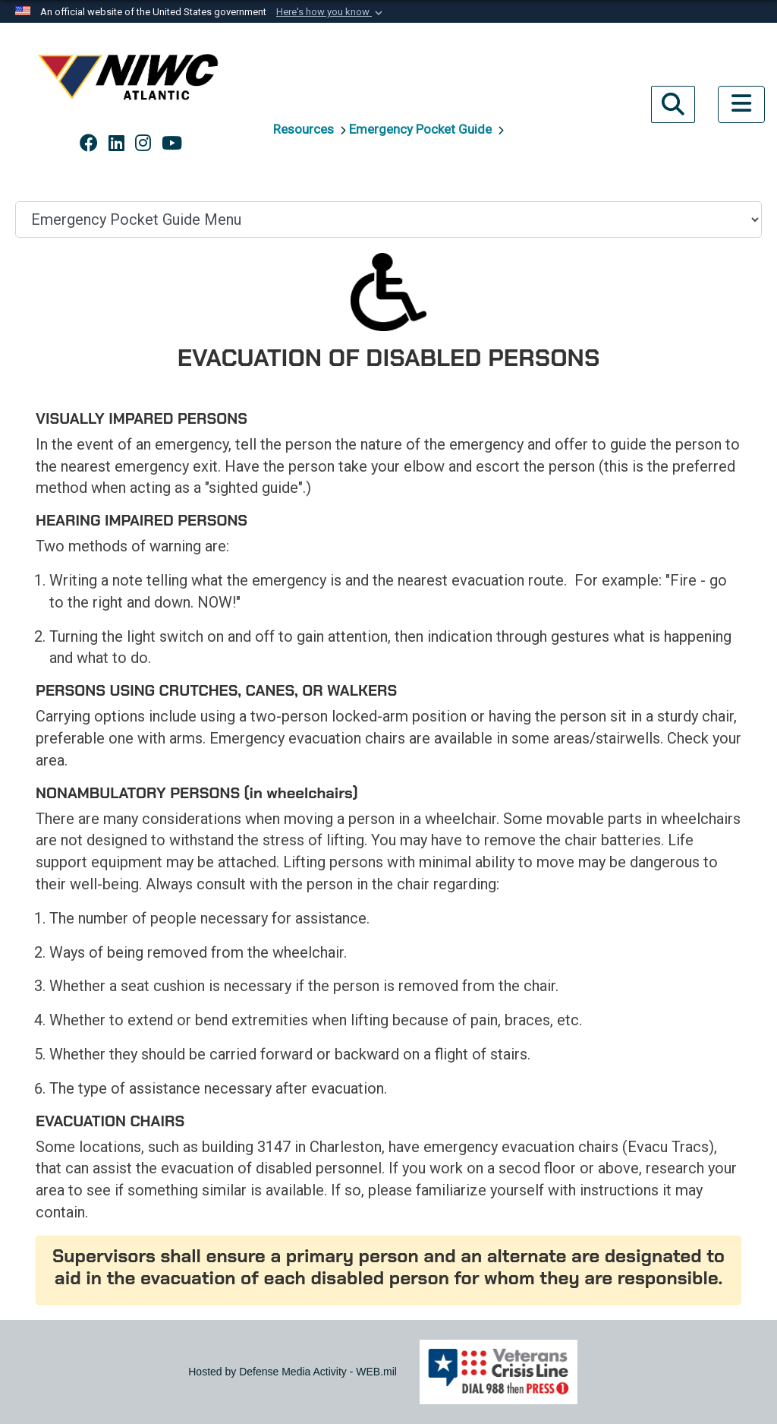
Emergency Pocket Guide (422, 129)
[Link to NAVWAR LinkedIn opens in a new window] (116, 143)
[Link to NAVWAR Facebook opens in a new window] (89, 143)
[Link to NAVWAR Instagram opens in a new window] (143, 143)
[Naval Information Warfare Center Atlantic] (130, 83)
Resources (305, 129)
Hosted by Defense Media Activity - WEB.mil (292, 1372)
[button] (330, 12)
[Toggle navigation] (741, 104)
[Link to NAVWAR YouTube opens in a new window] (172, 143)
